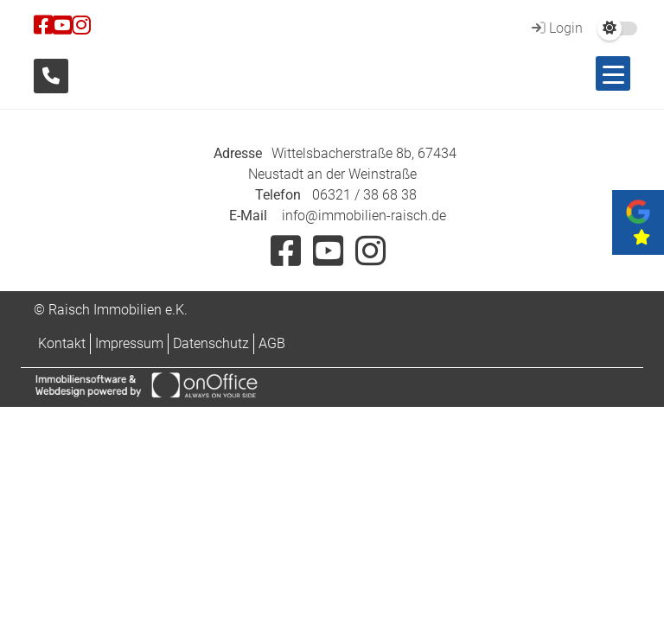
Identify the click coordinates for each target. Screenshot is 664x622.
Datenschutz (211, 343)
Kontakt (62, 343)
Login (555, 28)
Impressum (129, 343)
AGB (272, 343)
